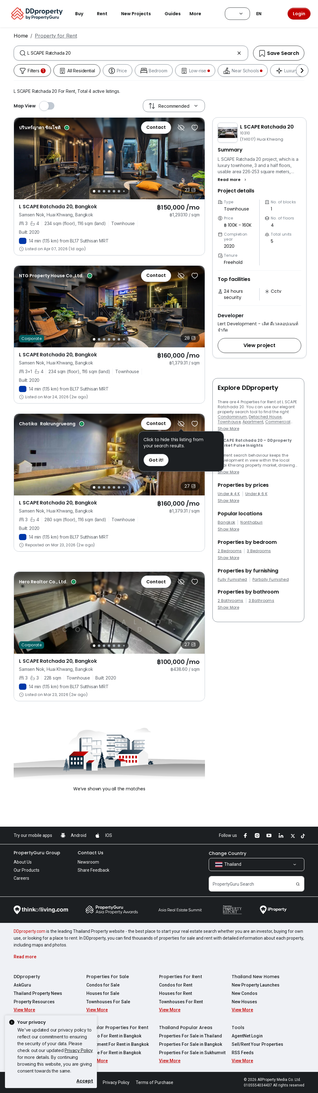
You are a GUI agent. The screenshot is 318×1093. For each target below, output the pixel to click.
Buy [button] (83, 13)
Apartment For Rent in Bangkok (117, 1044)
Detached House (265, 416)
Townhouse (229, 421)
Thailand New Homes (255, 976)
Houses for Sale (102, 993)
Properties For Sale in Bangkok (190, 1044)
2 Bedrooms (230, 551)
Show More (228, 428)
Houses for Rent (175, 993)
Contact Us (90, 853)
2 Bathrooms (230, 600)
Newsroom (88, 862)
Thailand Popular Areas (185, 1027)
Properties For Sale (107, 976)
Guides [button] (173, 14)
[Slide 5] (114, 191)
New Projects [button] (139, 13)
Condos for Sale (103, 984)
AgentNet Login (247, 1035)
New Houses (244, 1001)
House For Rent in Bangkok (113, 1052)
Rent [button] (106, 13)
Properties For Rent (180, 976)
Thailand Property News (38, 993)
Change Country (227, 853)
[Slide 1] (94, 191)
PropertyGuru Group (37, 853)
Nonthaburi (251, 522)
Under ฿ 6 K (256, 493)
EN (262, 13)
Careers (21, 878)
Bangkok (226, 522)
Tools (238, 1027)
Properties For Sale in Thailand (190, 1035)
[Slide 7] (124, 191)
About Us (23, 862)
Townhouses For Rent (181, 1001)
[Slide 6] (119, 191)
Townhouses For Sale (108, 1001)
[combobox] (130, 53)
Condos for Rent (175, 984)
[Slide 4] (109, 191)
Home (21, 36)
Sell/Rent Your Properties (257, 1044)
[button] (233, 179)
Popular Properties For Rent (117, 1027)
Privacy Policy (79, 1050)
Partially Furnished (270, 579)
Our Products (26, 870)
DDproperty (27, 976)
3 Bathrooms (262, 600)
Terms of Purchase (154, 1082)
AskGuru (22, 984)
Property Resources (34, 1001)
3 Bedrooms (259, 551)
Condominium (232, 416)
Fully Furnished (232, 579)
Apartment (253, 421)
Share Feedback (93, 870)
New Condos (244, 993)
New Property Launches (255, 984)
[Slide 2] (99, 191)
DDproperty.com (29, 931)
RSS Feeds (243, 1052)
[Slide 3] (104, 191)
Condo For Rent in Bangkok (113, 1035)
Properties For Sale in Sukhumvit (192, 1052)
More (199, 13)
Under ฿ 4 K (229, 493)
